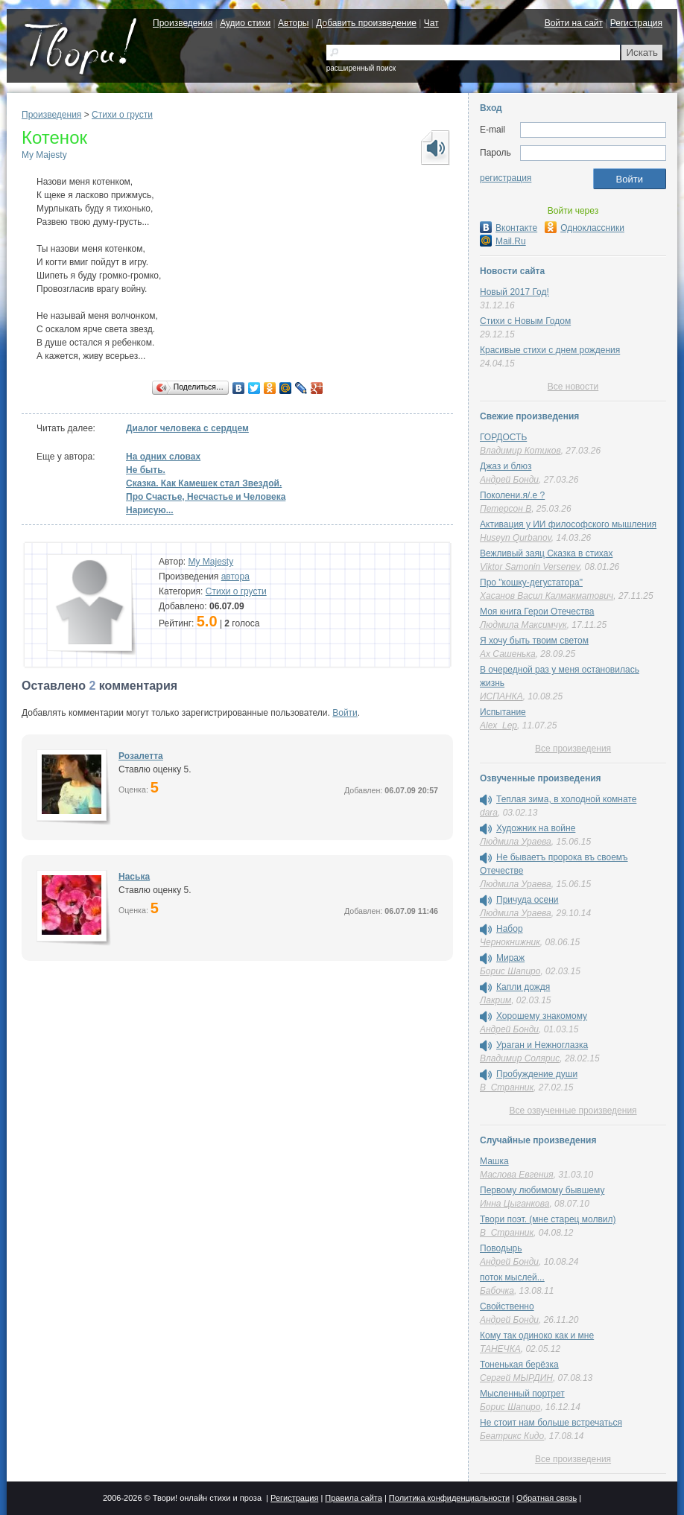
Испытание (503, 712)
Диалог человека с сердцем (187, 428)
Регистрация (636, 23)
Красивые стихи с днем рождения (550, 350)
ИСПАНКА (501, 696)
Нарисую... (150, 510)
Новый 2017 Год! (514, 292)
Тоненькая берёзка (519, 1364)
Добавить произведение (366, 23)
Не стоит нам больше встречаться (551, 1422)
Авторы (293, 23)
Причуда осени (527, 900)
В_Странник (506, 1087)
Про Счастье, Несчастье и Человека (205, 497)
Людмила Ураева (515, 841)
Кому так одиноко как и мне (537, 1335)
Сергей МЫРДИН (516, 1378)
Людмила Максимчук (523, 625)
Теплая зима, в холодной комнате (566, 799)
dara (489, 812)
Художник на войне (535, 828)
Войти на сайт (574, 23)
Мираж (510, 958)
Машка (494, 1161)
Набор (509, 929)
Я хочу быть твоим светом (534, 640)
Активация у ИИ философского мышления (568, 524)
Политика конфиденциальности (449, 1497)
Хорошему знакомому (541, 1016)
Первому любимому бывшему (542, 1190)
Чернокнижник (510, 942)
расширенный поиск (361, 68)
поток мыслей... (512, 1277)
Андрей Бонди (509, 479)
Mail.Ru (503, 241)
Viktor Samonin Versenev (530, 567)
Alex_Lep (498, 725)
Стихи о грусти (122, 114)
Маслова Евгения (517, 1174)
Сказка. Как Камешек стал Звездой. (204, 483)
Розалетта (140, 756)
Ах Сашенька (508, 654)
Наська (134, 876)
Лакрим (495, 1000)
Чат (431, 23)
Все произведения (573, 748)
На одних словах (163, 456)
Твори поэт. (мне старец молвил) (548, 1219)
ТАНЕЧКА (500, 1349)
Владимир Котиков (520, 450)
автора (235, 576)
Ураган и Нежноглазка (542, 1045)
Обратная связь (546, 1497)
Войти (345, 713)
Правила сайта (353, 1497)
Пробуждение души (536, 1074)
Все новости (573, 386)
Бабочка (497, 1291)
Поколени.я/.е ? (512, 495)
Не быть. (145, 470)
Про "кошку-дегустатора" (531, 582)
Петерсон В (505, 509)
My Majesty (44, 155)
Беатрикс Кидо (512, 1436)
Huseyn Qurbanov (515, 538)
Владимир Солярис (520, 1058)
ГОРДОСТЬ (503, 437)
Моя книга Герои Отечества (537, 611)
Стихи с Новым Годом (525, 321)
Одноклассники (584, 228)
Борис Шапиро (510, 971)
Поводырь (501, 1248)
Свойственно (507, 1306)
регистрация (505, 178)
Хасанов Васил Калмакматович (546, 596)
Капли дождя (523, 987)
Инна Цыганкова (514, 1203)
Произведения (182, 23)
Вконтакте (508, 228)
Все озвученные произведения (572, 1110)
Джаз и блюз (505, 466)
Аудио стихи (245, 23)
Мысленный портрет (522, 1393)
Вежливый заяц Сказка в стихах (546, 553)
